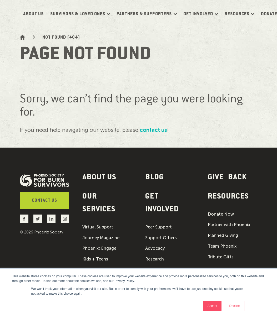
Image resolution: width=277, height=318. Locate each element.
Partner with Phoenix (229, 226)
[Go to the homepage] (22, 37)
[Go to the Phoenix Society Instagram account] (65, 219)
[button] (107, 203)
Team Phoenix (222, 247)
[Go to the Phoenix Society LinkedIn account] (51, 219)
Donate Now (221, 215)
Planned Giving (223, 236)
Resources (239, 14)
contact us (153, 130)
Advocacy (155, 250)
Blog (154, 177)
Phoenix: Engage (99, 250)
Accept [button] (212, 306)
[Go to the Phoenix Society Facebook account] (24, 219)
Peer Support (158, 228)
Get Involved (200, 14)
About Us (33, 14)
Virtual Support (97, 228)
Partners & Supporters (147, 14)
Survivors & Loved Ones (80, 14)
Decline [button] (234, 306)
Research (154, 260)
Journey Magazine (100, 239)
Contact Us (44, 200)
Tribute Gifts (221, 258)
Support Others (161, 239)
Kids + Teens (95, 260)
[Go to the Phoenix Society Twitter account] (38, 219)
